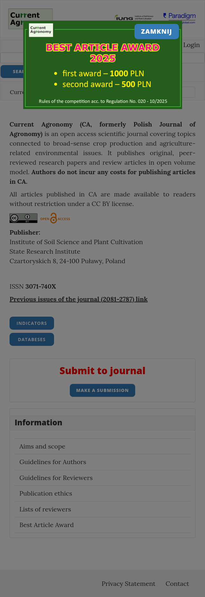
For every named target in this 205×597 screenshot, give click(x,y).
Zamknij (156, 31)
